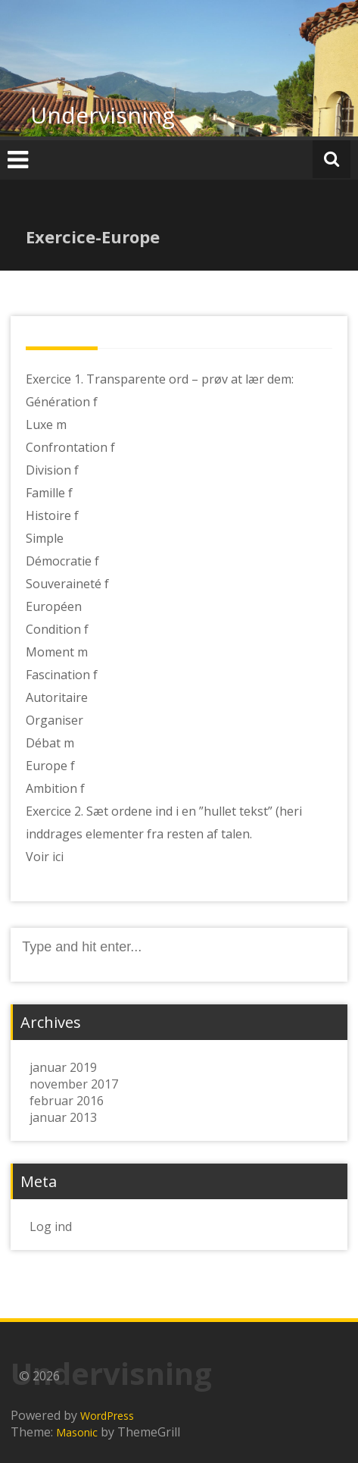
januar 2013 (63, 1117)
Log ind (51, 1226)
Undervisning (102, 114)
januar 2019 (63, 1067)
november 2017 (74, 1084)
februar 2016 (67, 1100)
